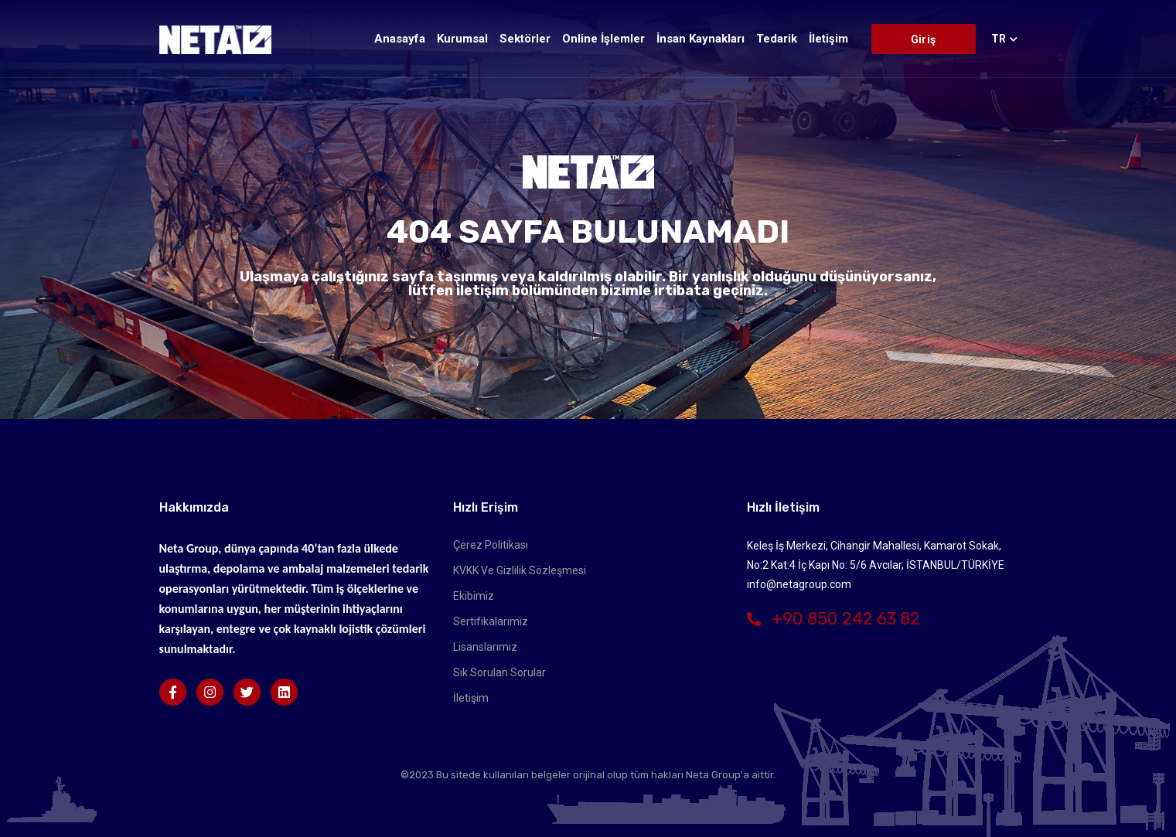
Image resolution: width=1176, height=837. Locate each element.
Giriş (923, 39)
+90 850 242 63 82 (833, 618)
